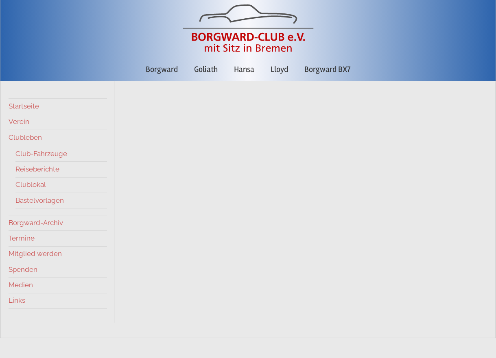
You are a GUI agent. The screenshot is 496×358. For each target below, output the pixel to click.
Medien (21, 285)
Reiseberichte (37, 169)
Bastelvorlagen (39, 200)
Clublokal (30, 184)
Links (17, 300)
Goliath (206, 69)
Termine (22, 238)
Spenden (23, 269)
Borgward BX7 (327, 69)
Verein (19, 121)
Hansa (244, 69)
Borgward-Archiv (36, 223)
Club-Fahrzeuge (41, 154)
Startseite (24, 106)
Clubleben (25, 137)
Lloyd (279, 69)
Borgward (162, 69)
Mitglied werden (35, 254)
